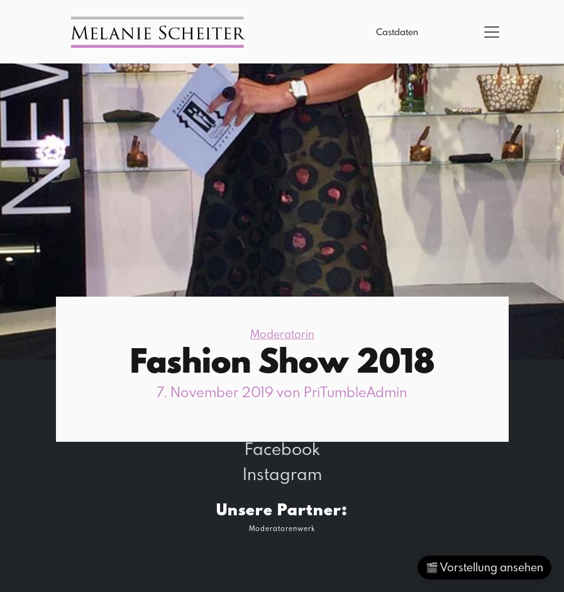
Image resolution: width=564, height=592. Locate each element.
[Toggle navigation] (491, 32)
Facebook (282, 448)
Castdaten (397, 32)
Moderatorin (282, 334)
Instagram (282, 474)
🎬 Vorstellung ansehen (484, 567)
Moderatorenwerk (282, 528)
